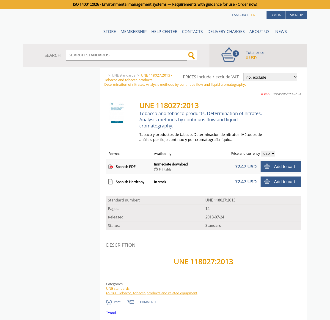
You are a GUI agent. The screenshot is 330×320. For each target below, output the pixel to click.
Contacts (192, 31)
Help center (164, 31)
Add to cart (284, 166)
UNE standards (123, 75)
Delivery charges (226, 31)
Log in (276, 15)
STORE (109, 31)
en (253, 15)
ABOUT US (260, 31)
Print (117, 302)
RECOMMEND (146, 302)
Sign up (296, 15)
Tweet (111, 312)
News (281, 31)
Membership (134, 31)
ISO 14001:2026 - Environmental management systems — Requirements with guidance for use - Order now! (165, 4)
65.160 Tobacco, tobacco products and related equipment (151, 293)
